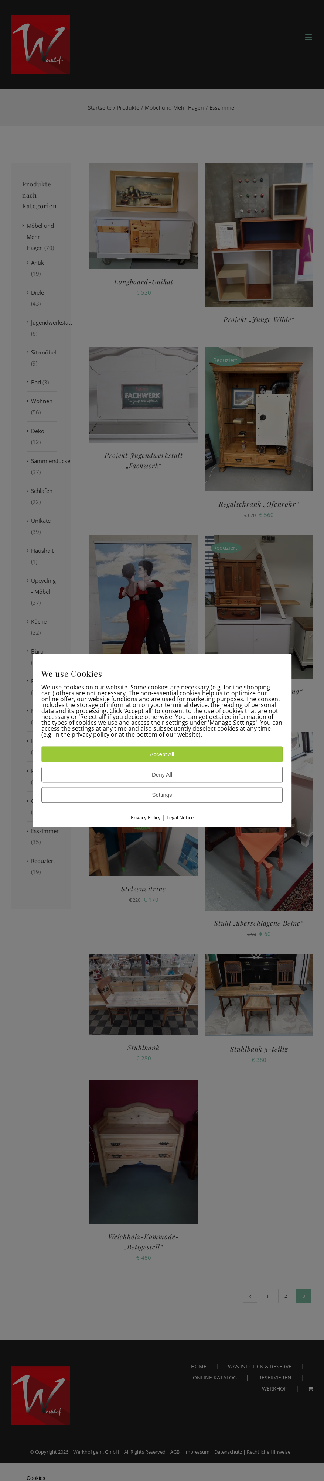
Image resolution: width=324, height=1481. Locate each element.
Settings (162, 795)
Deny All (162, 774)
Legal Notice (180, 817)
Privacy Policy (146, 817)
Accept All (162, 754)
